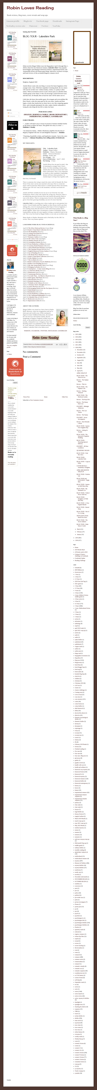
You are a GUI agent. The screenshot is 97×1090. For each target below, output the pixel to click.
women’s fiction (79, 1057)
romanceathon (79, 961)
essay (76, 730)
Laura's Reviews (33, 286)
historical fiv (78, 774)
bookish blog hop (79, 674)
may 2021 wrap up (80, 823)
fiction (77, 746)
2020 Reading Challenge (12, 177)
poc (76, 890)
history (77, 785)
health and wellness (80, 767)
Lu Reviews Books (34, 270)
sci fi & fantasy (79, 975)
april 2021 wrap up (80, 630)
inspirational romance (81, 792)
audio (76, 637)
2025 (76, 334)
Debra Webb (81, 162)
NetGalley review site (15, 26)
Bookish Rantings (33, 281)
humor (77, 790)
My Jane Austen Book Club (36, 265)
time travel (78, 1020)
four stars (77, 753)
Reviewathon (78, 948)
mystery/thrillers (79, 867)
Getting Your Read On (35, 233)
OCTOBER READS (80, 881)
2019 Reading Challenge (12, 198)
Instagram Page (72, 21)
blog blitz (77, 658)
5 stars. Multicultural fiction (82, 608)
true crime (77, 1025)
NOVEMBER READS (81, 879)
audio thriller (78, 639)
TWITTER (43, 331)
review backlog (79, 945)
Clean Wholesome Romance (36, 247)
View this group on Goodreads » (12, 463)
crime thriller (78, 706)
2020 (76, 347)
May (78, 368)
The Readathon (32, 231)
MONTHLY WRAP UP (81, 852)
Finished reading (79, 749)
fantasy (77, 739)
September (80, 357)
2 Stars (77, 576)
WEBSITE (27, 331)
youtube (77, 1073)
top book (77, 1023)
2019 (76, 537)
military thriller (79, 847)
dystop (77, 723)
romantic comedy (79, 966)
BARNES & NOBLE (40, 114)
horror (76, 788)
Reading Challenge (80, 560)
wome (76, 1045)
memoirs (77, 837)
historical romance (41, 346)
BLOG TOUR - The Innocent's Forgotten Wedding (83, 436)
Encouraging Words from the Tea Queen (40, 288)
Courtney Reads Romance (36, 246)
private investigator (80, 902)
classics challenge (80, 690)
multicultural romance (81, 858)
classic (77, 687)
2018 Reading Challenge (12, 219)
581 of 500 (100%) (11, 170)
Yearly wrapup (79, 1071)
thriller (77, 1018)
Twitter (44, 26)
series (76, 991)
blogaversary (78, 662)
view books (15, 48)
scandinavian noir (80, 973)
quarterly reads (79, 929)
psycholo (77, 915)
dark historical (79, 708)
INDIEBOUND (35, 116)
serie (76, 989)
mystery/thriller (79, 865)
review (77, 943)
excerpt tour (78, 735)
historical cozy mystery (81, 769)
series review (78, 996)
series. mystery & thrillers (82, 998)
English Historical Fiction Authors (38, 251)
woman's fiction (79, 1043)
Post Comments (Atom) (36, 400)
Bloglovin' (28, 21)
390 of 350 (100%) (11, 67)
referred (77, 932)
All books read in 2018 (81, 552)
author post (78, 651)
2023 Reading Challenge (12, 74)
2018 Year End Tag (80, 581)
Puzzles (77, 927)
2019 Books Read (80, 549)
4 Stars (29, 346)
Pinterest (33, 26)
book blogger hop (80, 667)
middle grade (78, 845)
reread (76, 941)
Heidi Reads (32, 235)
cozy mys (77, 697)
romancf (77, 964)
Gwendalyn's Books (34, 242)
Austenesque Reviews (34, 274)
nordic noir (78, 872)
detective (77, 715)
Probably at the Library (35, 283)
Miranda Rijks (81, 89)
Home (45, 397)
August (79, 360)
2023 (76, 339)
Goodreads (57, 21)
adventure (77, 621)
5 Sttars (77, 616)
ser (76, 984)
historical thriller (79, 781)
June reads (78, 807)
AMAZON (28, 114)
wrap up (77, 1064)
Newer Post (26, 397)
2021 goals (78, 583)
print (76, 899)
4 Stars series (78, 599)
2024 (76, 337)
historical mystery (80, 776)
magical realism (79, 816)
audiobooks (78, 644)
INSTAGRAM (52, 331)
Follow (75, 320)
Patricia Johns (81, 114)
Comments (11, 116)
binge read (78, 653)
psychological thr (79, 920)
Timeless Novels (33, 240)
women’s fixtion (79, 1059)
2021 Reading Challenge (12, 156)
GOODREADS (56, 116)
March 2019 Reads (80, 818)
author (76, 648)
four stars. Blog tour (80, 756)
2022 (76, 342)
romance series (79, 959)
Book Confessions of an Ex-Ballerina (39, 262)
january (77, 802)
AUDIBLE (46, 116)
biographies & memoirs (81, 655)
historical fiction (79, 772)
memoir (77, 834)
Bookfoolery (32, 292)
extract (77, 737)
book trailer (78, 671)
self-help (77, 980)
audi (76, 635)
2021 (76, 345)
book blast (78, 665)
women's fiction (79, 1052)
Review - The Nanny (82, 415)
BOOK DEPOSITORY (58, 114)
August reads (78, 646)
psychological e (79, 918)
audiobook (78, 642)
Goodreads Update (80, 558)
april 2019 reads (79, 628)
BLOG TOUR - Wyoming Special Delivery (82, 442)
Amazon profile (12, 21)
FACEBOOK (36, 331)
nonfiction (78, 870)
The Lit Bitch (32, 260)
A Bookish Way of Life (35, 297)
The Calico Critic (33, 239)
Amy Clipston (80, 187)
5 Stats (77, 614)
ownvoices (78, 886)
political (77, 895)
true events (78, 1027)
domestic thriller (79, 721)
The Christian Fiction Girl (36, 249)
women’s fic (78, 1050)
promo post (78, 906)
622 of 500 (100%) (11, 191)
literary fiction (79, 814)
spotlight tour (78, 1004)
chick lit (77, 676)
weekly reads (78, 1036)
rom (76, 950)
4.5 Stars (77, 603)
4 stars (76, 590)
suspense (77, 1009)
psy (76, 911)
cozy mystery (78, 699)
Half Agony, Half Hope (35, 277)
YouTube (56, 26)
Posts (10, 113)
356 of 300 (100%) (11, 46)
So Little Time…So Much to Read (38, 276)
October (79, 355)
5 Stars (77, 606)
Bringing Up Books (34, 267)
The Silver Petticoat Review (36, 228)
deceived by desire (80, 713)
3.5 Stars (77, 588)
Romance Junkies (33, 237)
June (78, 365)
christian (77, 681)
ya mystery (78, 1068)
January (79, 534)
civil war (77, 685)
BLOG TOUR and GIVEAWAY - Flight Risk (83, 480)
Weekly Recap (79, 1039)
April (78, 370)
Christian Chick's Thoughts (36, 285)
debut (76, 710)
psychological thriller (80, 922)
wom (76, 1041)
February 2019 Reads (81, 744)
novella (77, 874)
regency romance (79, 934)
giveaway (77, 758)
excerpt (77, 733)
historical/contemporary (81, 783)
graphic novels (79, 762)
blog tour (33, 346)
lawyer (77, 809)
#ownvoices (78, 572)
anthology (77, 623)
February (79, 531)
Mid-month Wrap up (80, 843)
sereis (76, 987)
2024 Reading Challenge (12, 53)
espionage (77, 728)
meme (76, 830)
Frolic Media (32, 258)
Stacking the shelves (80, 1006)
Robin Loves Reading (30, 7)
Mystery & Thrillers (80, 863)
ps (75, 909)
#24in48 (77, 567)
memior (77, 832)
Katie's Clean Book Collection (37, 230)
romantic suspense (80, 971)
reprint (77, 938)
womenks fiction (79, 1061)
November (80, 352)
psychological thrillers (81, 925)
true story (77, 1029)
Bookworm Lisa (33, 272)
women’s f (78, 1048)
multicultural (78, 856)
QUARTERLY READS (83, 450)
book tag (77, 669)
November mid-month (81, 877)
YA (76, 1066)
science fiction (79, 977)
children (77, 678)
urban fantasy (78, 1032)
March (79, 529)
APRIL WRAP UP (82, 373)
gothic (76, 760)
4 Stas (76, 601)
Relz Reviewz (32, 279)
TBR (76, 1011)
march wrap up (79, 821)
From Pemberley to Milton (36, 244)
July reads (77, 805)
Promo (77, 904)
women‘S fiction (79, 1055)
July (78, 363)
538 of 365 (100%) (11, 211)
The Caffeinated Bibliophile (36, 295)
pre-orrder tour (79, 897)
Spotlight (77, 1002)
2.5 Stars (77, 579)
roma (76, 952)
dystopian (77, 726)
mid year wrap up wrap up (82, 839)
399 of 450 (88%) (11, 88)
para (76, 888)
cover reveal (78, 694)
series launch (78, 993)
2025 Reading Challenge (12, 33)
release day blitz (79, 936)
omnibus (77, 883)
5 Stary (77, 612)
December (80, 349)
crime (76, 701)
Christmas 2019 (79, 683)
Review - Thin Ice (81, 384)
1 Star (76, 574)
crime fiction (78, 704)
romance (77, 957)
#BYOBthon (78, 570)
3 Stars (77, 586)
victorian (77, 1034)
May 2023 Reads (79, 825)
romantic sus (78, 968)
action (76, 619)
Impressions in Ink (33, 300)
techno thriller (79, 1016)
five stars (77, 751)
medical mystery (79, 827)
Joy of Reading (32, 253)
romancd (77, 954)
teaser (76, 1013)
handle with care (79, 765)
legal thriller (78, 811)
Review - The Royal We (83, 399)
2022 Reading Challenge (12, 135)
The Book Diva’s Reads (35, 254)
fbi (75, 742)
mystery (77, 861)
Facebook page (42, 21)
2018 (76, 540)
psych (76, 913)
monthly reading (79, 850)
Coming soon (78, 692)
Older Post (65, 397)
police (76, 893)
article (76, 632)
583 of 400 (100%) (11, 149)
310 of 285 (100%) (11, 232)
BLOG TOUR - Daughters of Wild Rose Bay (82, 498)
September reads (79, 982)
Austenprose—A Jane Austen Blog (38, 269)
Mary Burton (81, 137)
